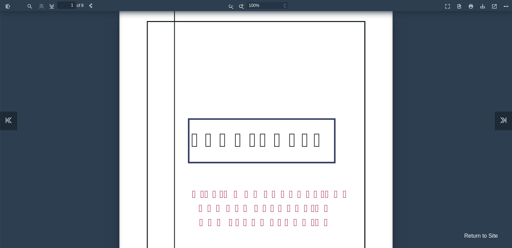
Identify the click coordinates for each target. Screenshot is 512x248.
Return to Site (481, 236)
